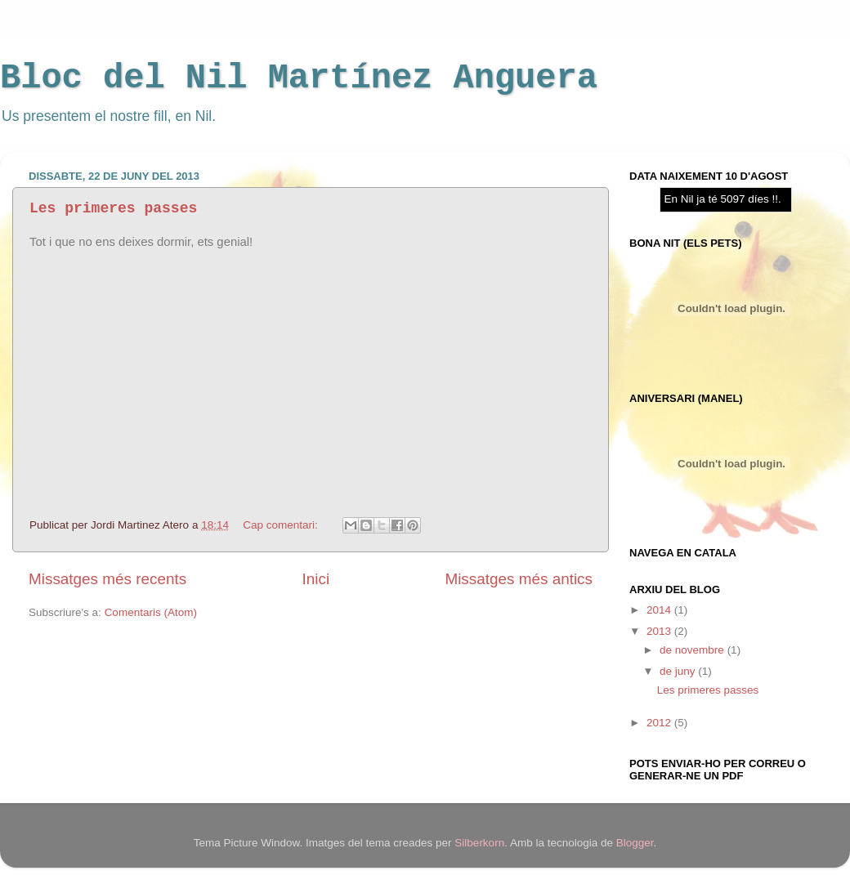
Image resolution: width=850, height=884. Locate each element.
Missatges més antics (519, 578)
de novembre (693, 650)
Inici (316, 578)
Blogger (635, 843)
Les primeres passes (113, 208)
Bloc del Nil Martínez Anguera (298, 78)
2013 (660, 631)
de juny (679, 671)
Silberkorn (479, 843)
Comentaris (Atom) (151, 612)
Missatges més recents (107, 578)
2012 (660, 723)
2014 (660, 610)
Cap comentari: (281, 525)
